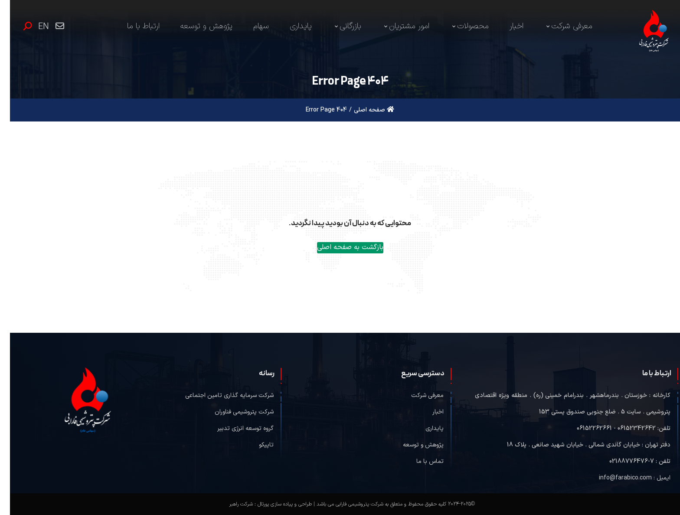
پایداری (424, 428)
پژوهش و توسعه (413, 444)
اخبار (428, 412)
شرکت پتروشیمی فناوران (234, 412)
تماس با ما (420, 461)
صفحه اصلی (364, 110)
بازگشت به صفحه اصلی (340, 247)
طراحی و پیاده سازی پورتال (275, 504)
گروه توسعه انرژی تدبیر (235, 428)
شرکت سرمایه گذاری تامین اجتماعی (219, 395)
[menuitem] (558, 27)
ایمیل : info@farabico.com (624, 477)
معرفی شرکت (417, 395)
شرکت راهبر (231, 504)
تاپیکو (256, 444)
